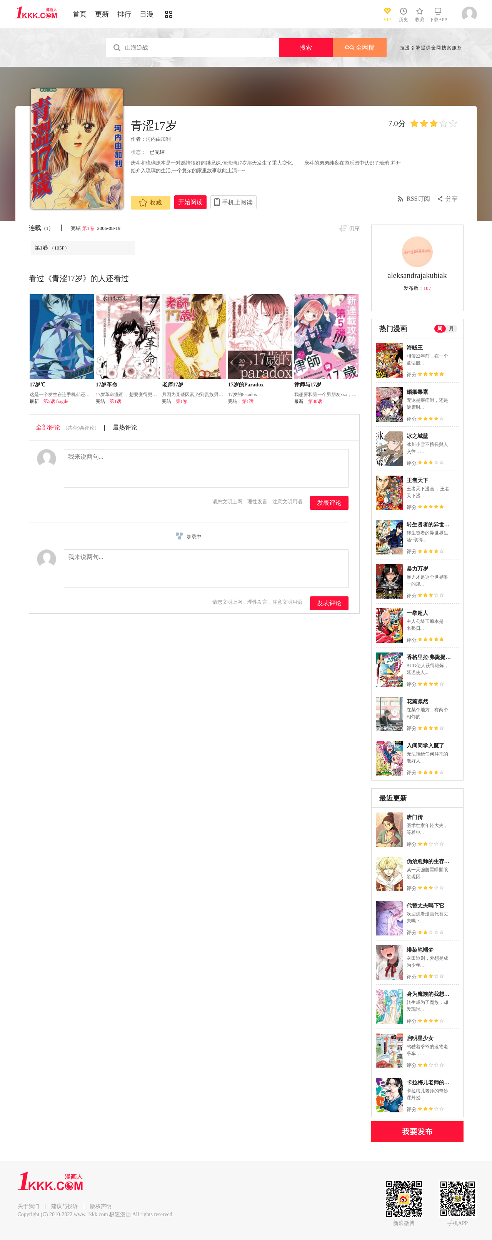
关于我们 (28, 1206)
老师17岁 (172, 385)
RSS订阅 (418, 198)
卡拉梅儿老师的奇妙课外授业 (442, 1082)
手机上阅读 (237, 202)
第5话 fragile (55, 401)
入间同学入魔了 (425, 746)
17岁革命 (106, 385)
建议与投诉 (64, 1206)
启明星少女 (420, 1038)
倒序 (354, 228)
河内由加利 (158, 139)
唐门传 (415, 817)
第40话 (315, 401)
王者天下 (417, 480)
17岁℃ (37, 385)
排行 (124, 14)
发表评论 (329, 502)
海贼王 (415, 348)
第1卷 (89, 228)
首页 (80, 14)
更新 (102, 14)
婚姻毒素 (417, 392)
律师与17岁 (307, 385)
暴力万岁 (417, 569)
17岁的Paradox (246, 385)
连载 (41, 228)
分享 (451, 198)
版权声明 (101, 1206)
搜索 (306, 47)
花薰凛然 (417, 701)
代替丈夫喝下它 (425, 906)
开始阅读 (190, 202)
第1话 (115, 401)
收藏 (150, 202)
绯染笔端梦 (420, 950)
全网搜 (359, 47)
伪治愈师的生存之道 (431, 861)
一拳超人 (417, 613)
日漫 (146, 14)
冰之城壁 (417, 436)
